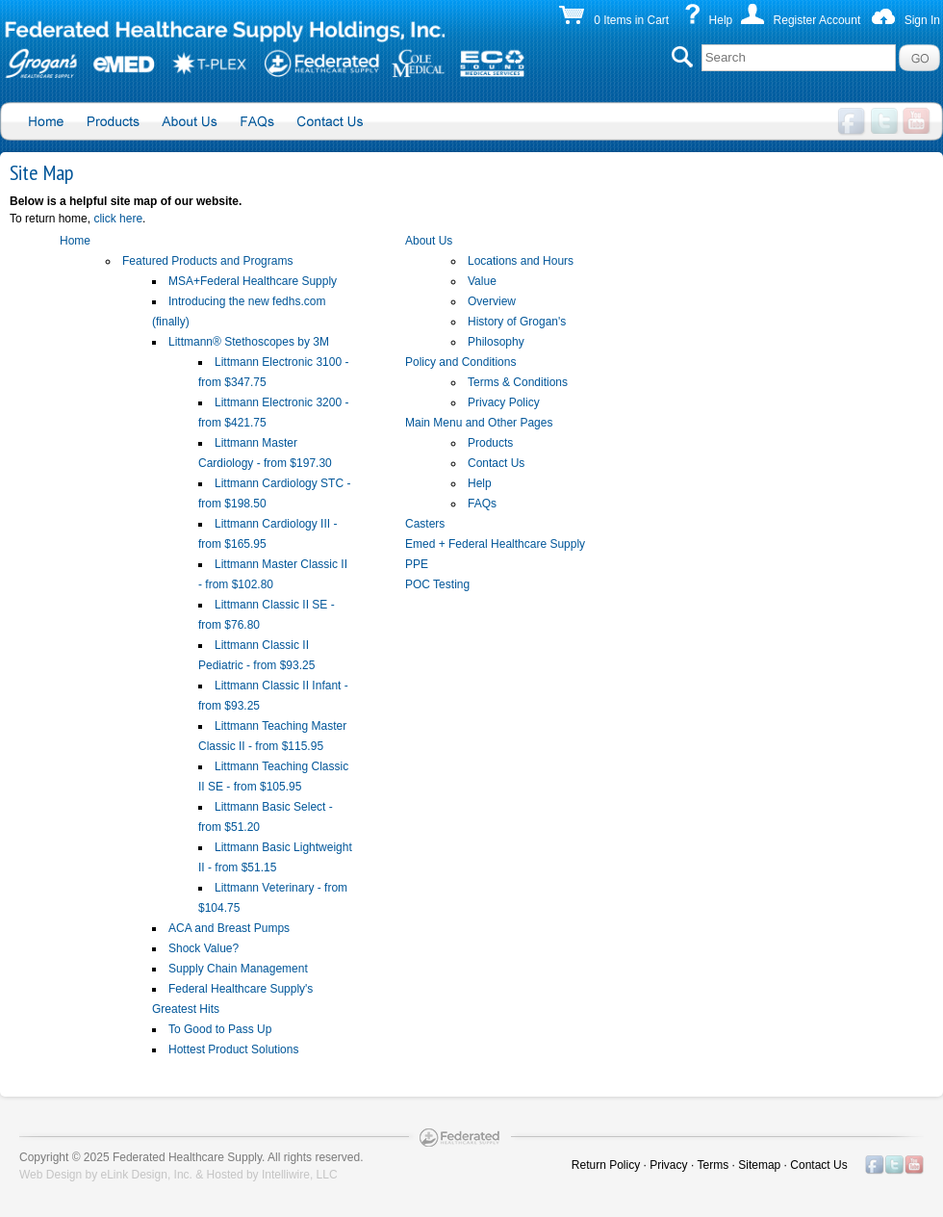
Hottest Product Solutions (233, 1049)
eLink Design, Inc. (146, 1174)
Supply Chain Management (238, 968)
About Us (428, 240)
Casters (425, 524)
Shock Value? (203, 948)
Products (490, 443)
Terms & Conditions (518, 382)
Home (75, 240)
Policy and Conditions (460, 362)
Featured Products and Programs (207, 261)
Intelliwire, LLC (300, 1174)
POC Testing (437, 584)
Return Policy (606, 1165)
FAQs (482, 503)
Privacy (668, 1165)
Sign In (922, 20)
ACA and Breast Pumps (229, 928)
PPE (416, 564)
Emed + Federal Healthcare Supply (495, 544)
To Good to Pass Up (219, 1029)
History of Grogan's (517, 321)
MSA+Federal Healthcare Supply (252, 281)
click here (117, 218)
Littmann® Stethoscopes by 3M (248, 342)
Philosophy (496, 342)
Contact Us (496, 463)
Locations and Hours (520, 261)
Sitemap (759, 1165)
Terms (713, 1165)
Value (482, 281)
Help (721, 20)
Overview (492, 301)
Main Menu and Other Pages (478, 422)
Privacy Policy (504, 402)
